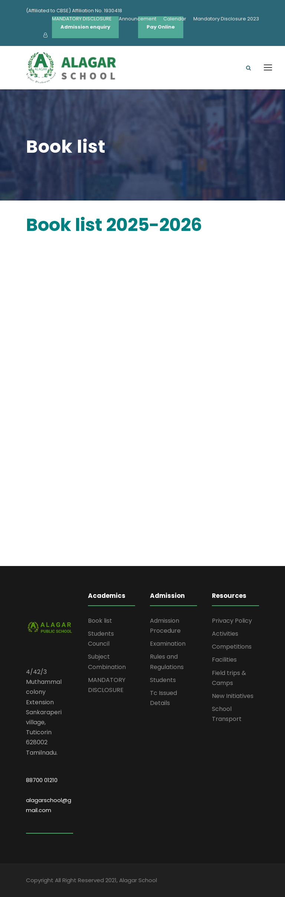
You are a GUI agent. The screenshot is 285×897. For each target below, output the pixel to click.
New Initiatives (232, 696)
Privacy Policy (232, 620)
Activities (225, 633)
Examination (168, 643)
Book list (100, 620)
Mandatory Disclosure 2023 (226, 18)
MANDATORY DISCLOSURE (82, 18)
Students (163, 680)
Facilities (224, 659)
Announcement (137, 18)
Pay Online (161, 26)
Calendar (174, 18)
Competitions (232, 646)
